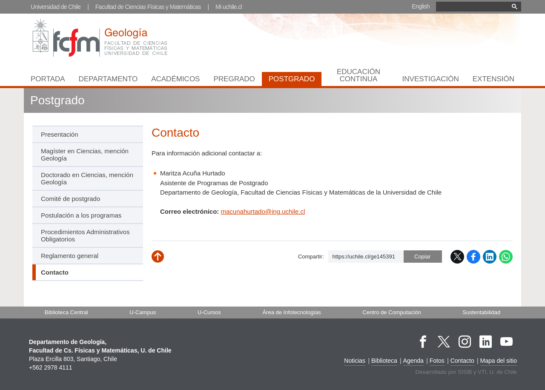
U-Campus (142, 312)
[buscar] (478, 6)
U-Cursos (209, 312)
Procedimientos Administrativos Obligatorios (85, 235)
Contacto (462, 360)
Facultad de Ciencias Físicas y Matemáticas (148, 6)
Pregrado (234, 79)
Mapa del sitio (498, 360)
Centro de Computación (391, 312)
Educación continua (358, 75)
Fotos (437, 360)
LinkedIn (489, 257)
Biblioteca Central (66, 312)
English (421, 6)
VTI (482, 372)
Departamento (108, 79)
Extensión (493, 79)
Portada (48, 79)
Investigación (430, 79)
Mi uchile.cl (228, 6)
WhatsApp (506, 256)
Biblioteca (384, 360)
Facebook (473, 256)
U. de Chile (503, 372)
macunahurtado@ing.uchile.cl (263, 211)
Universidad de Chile (55, 6)
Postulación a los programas (81, 215)
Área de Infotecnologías (291, 312)
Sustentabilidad (481, 312)
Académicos (175, 79)
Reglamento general (69, 255)
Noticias (354, 360)
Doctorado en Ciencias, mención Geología (87, 178)
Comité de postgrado (70, 198)
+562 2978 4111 (50, 367)
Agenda (413, 360)
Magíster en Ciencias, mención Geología (85, 154)
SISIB (465, 372)
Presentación (59, 134)
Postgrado (292, 79)
